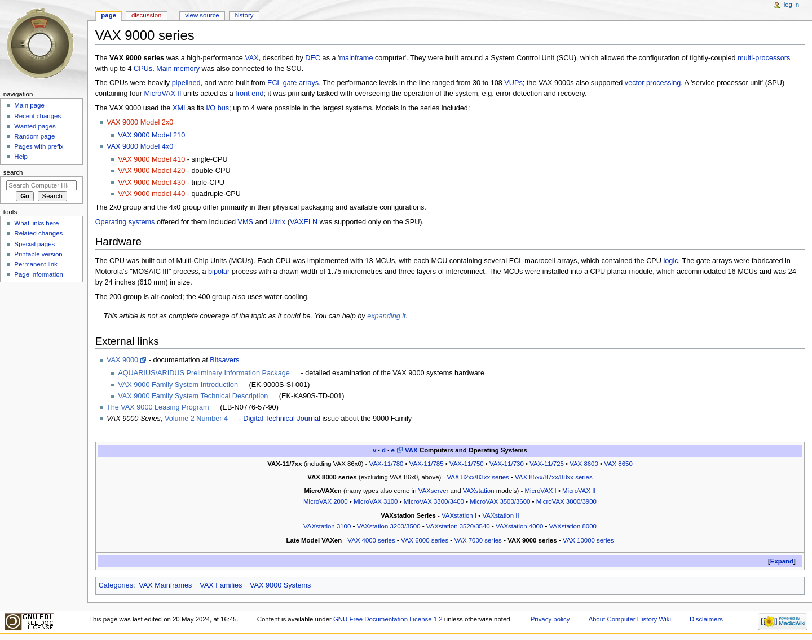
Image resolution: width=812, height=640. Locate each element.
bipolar (219, 271)
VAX (251, 58)
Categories (116, 585)
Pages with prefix (38, 146)
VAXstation (479, 490)
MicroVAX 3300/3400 (434, 501)
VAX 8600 (584, 463)
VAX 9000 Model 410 (151, 159)
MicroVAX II (162, 93)
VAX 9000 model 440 (151, 194)
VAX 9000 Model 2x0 (140, 122)
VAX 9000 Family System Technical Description (193, 396)
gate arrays (301, 83)
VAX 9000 (122, 360)
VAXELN (303, 222)
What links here (36, 223)
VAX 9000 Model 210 (151, 135)
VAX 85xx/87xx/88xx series (554, 477)
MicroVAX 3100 (376, 501)
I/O (210, 108)
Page (108, 15)
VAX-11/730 (506, 463)
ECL (274, 83)
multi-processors (764, 58)
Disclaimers (706, 619)
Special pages (34, 244)
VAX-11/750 (466, 463)
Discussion (146, 15)
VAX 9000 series (532, 540)
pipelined (186, 83)
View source (202, 15)
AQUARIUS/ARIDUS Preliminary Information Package (204, 373)
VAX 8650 (618, 463)
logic (670, 261)
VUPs (513, 83)
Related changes (38, 233)
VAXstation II (500, 515)
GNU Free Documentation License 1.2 (388, 619)
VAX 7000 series (478, 540)
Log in (791, 4)
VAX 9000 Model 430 (151, 182)
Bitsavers (224, 360)
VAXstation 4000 (519, 526)
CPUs (143, 69)
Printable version (38, 254)
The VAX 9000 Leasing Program (158, 407)
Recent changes (37, 116)
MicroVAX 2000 (325, 501)
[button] (782, 561)
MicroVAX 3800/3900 (566, 501)
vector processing (653, 83)
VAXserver (433, 490)
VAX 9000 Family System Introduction (178, 385)
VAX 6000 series (424, 540)
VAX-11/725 (546, 463)
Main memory (178, 69)
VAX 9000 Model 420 (151, 171)
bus (223, 108)
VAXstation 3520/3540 (458, 526)
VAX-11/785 (426, 463)
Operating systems (125, 222)
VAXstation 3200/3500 (389, 526)
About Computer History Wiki (629, 619)
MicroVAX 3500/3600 (500, 501)
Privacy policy (550, 619)
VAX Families (221, 585)
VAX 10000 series (588, 540)
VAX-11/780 (386, 463)
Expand (781, 561)
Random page (34, 136)
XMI (179, 108)
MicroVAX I (540, 490)
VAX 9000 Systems (280, 585)
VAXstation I (459, 515)
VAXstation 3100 (327, 526)
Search (13, 172)
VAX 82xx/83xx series (478, 477)
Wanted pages (34, 126)
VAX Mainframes (165, 585)
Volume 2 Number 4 (196, 419)
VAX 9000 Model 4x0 (140, 146)
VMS (246, 222)
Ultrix (277, 222)
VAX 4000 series (371, 540)
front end (249, 93)
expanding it (386, 316)
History (244, 15)
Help (21, 156)
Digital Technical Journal (281, 419)
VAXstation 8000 (573, 526)
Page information (38, 274)
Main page (29, 105)
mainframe (356, 58)
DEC (312, 58)
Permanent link (35, 264)
